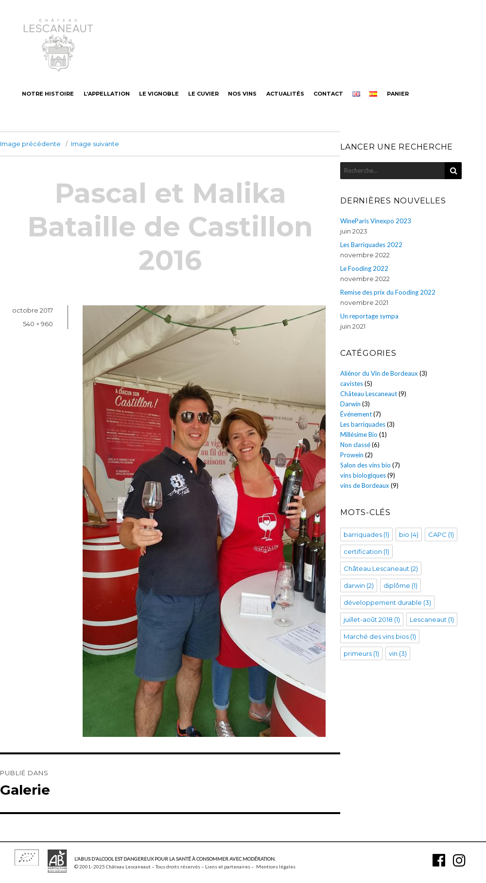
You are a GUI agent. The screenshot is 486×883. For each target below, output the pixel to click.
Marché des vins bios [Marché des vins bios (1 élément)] (380, 636)
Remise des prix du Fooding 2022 (387, 292)
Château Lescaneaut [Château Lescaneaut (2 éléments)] (381, 568)
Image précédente (30, 144)
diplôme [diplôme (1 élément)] (400, 585)
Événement (356, 414)
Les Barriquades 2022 (371, 245)
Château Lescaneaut (368, 394)
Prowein (352, 455)
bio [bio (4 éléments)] (408, 534)
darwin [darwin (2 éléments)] (359, 585)
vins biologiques (363, 475)
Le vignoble (159, 93)
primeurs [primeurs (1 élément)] (361, 653)
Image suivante (95, 144)
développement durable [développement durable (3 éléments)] (387, 602)
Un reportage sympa (369, 316)
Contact (328, 93)
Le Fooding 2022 (364, 268)
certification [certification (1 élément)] (366, 551)
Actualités (285, 93)
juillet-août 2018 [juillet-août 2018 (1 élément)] (372, 619)
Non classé (355, 445)
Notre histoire (48, 93)
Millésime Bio (359, 434)
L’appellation (107, 93)
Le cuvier (203, 93)
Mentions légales (275, 866)
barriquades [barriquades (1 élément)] (366, 534)
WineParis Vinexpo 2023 (375, 221)
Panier (398, 93)
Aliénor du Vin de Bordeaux (379, 373)
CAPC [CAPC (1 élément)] (441, 534)
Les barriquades (362, 424)
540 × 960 (38, 324)
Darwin (350, 404)
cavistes (351, 383)
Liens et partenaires (227, 866)
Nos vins (242, 93)
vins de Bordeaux (364, 485)
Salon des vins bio (365, 465)
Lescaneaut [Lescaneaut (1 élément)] (432, 619)
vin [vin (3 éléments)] (398, 653)
